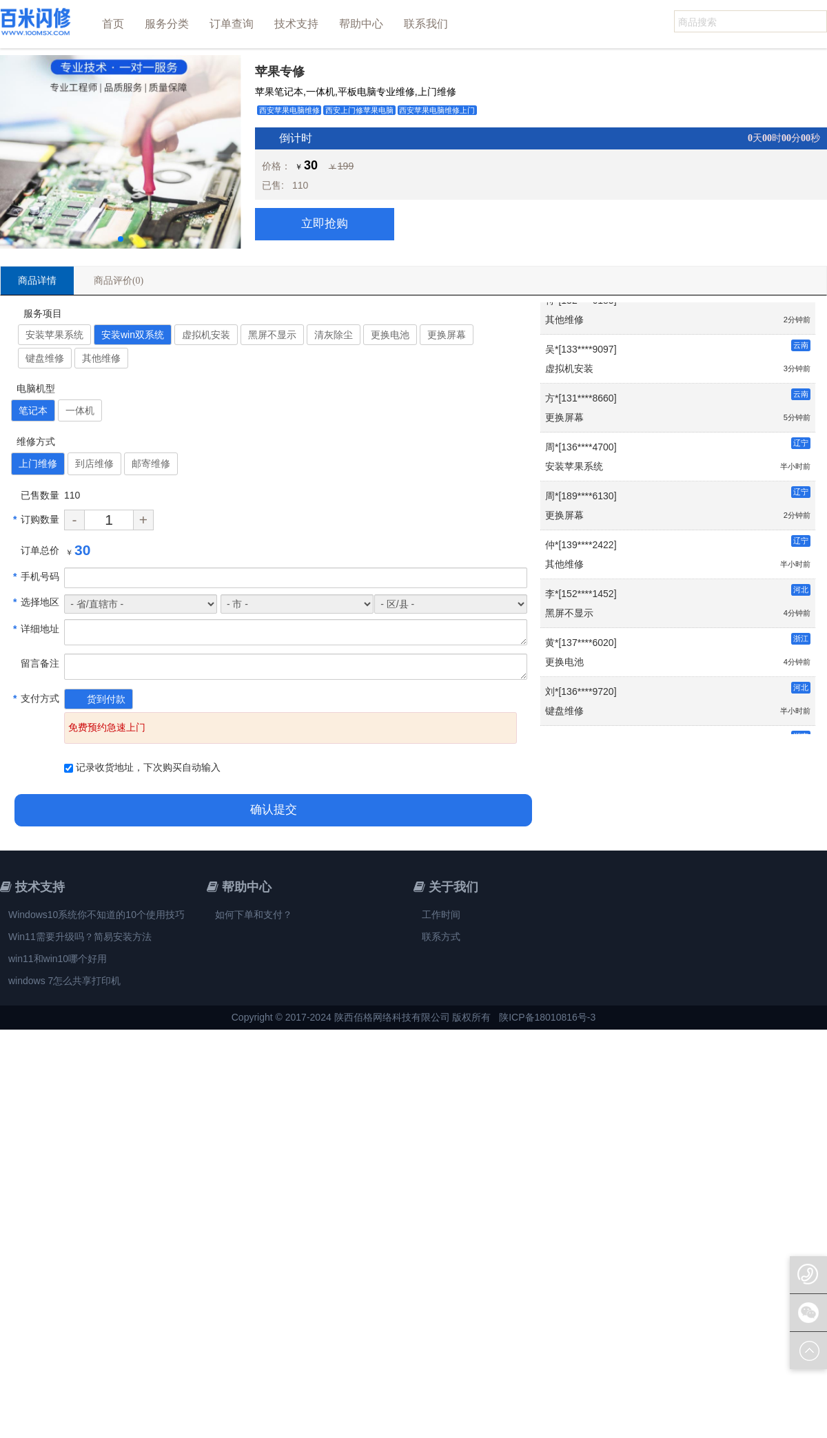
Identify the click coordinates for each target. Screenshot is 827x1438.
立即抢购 (324, 223)
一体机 (79, 410)
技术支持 (296, 24)
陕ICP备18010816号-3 (547, 1017)
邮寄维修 (151, 463)
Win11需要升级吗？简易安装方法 (80, 936)
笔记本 (33, 410)
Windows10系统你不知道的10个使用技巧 (96, 914)
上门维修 (38, 463)
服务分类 (167, 24)
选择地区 (36, 602)
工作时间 (441, 914)
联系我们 (426, 24)
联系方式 (441, 936)
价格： (276, 165)
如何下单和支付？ (253, 914)
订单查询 (232, 24)
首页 (113, 24)
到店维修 (94, 463)
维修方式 (34, 441)
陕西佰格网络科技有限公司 (392, 1017)
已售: (273, 185)
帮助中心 (361, 24)
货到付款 (106, 699)
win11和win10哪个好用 (57, 958)
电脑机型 (34, 388)
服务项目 (41, 313)
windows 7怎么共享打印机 (64, 980)
